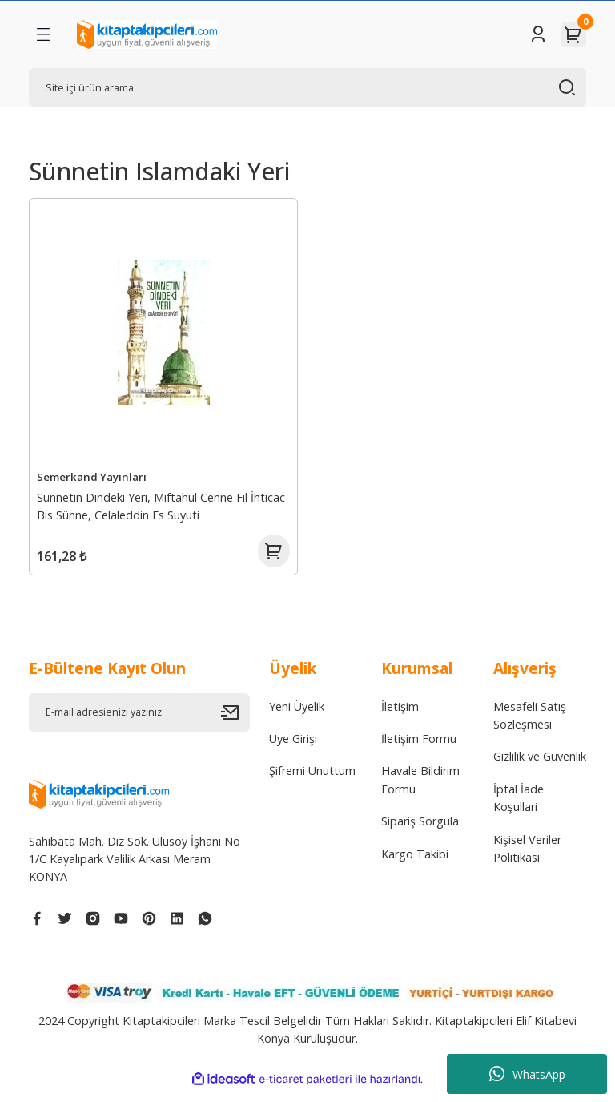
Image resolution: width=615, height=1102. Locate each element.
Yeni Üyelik (296, 717)
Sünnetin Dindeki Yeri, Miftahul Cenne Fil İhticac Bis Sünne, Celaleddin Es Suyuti (163, 503)
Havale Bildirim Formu (420, 790)
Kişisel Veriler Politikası (527, 858)
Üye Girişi (293, 749)
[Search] (307, 87)
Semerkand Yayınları (94, 474)
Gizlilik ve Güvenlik (539, 767)
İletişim (400, 717)
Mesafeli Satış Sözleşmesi (529, 725)
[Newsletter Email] (139, 723)
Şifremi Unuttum (312, 781)
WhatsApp (527, 1074)
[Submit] (235, 723)
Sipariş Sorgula (420, 832)
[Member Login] (538, 34)
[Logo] (147, 34)
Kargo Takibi (414, 864)
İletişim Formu (418, 749)
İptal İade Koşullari (518, 808)
